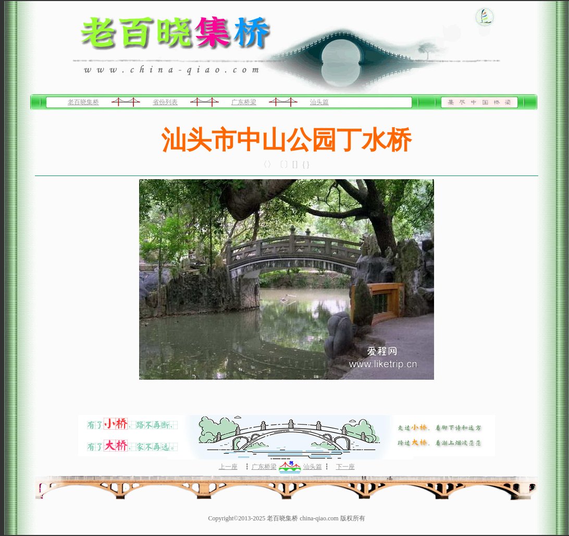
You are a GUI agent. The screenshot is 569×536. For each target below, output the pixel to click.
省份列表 (165, 102)
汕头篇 (319, 102)
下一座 (345, 466)
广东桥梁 (243, 102)
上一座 (228, 466)
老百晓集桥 (83, 102)
